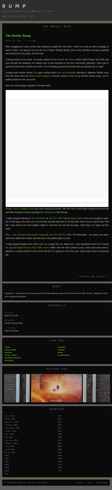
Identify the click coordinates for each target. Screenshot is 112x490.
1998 (60, 467)
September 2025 (12, 428)
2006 (60, 443)
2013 (60, 425)
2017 (7, 474)
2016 (60, 416)
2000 (60, 461)
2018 (7, 470)
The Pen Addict (11, 355)
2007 (60, 440)
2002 (60, 455)
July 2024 (9, 446)
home (4, 16)
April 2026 (10, 416)
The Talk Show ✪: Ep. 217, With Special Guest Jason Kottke (60, 218)
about (24, 16)
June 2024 (9, 449)
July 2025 (9, 434)
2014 (60, 422)
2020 (7, 464)
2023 (7, 455)
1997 (60, 470)
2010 (60, 431)
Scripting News (64, 355)
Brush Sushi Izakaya (39, 76)
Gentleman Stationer (13, 358)
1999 (60, 464)
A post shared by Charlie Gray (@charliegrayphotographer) (39, 202)
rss (32, 16)
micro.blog (102, 482)
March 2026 (10, 419)
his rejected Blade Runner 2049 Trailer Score (27, 247)
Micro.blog (9, 360)
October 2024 (11, 443)
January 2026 (11, 425)
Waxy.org (8, 352)
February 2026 (11, 422)
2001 (60, 458)
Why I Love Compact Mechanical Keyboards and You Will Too (35, 235)
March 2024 (10, 452)
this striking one (47, 212)
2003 (60, 452)
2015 (60, 419)
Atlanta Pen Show (66, 59)
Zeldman (61, 350)
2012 (60, 428)
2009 (60, 434)
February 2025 (11, 440)
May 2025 (9, 437)
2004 (60, 449)
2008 (60, 437)
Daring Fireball (10, 350)
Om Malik (61, 347)
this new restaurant (66, 72)
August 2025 (10, 431)
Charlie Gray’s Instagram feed (19, 209)
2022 (7, 458)
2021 (7, 461)
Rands (60, 352)
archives (14, 16)
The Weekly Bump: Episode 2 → (94, 276)
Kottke (7, 347)
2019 (7, 467)
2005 (60, 446)
